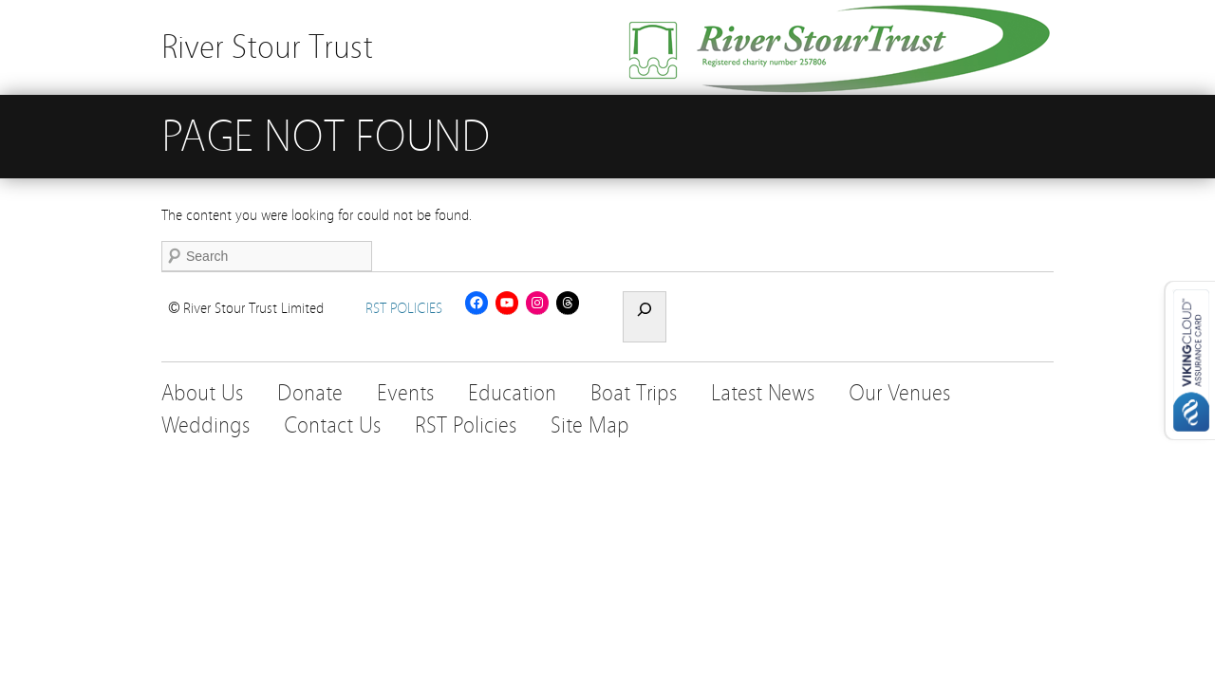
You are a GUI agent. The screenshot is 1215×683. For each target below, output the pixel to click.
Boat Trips (633, 393)
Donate (310, 393)
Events (405, 393)
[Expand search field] (644, 316)
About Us (202, 393)
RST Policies (465, 425)
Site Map (590, 425)
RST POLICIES (403, 308)
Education (512, 393)
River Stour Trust (267, 47)
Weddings (205, 425)
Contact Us (332, 425)
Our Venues (899, 393)
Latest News (762, 393)
